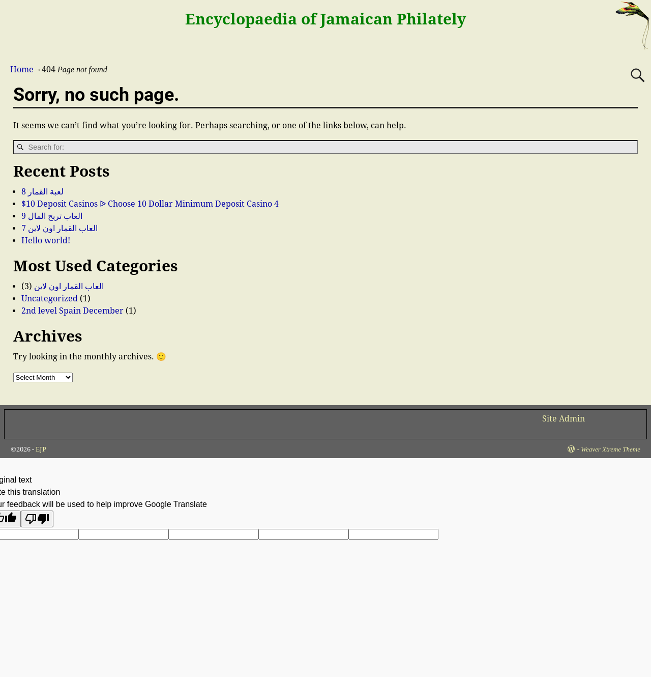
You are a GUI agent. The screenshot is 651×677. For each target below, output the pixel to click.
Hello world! (45, 240)
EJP (41, 449)
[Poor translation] (37, 519)
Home (22, 69)
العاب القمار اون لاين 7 (59, 228)
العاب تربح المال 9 (51, 216)
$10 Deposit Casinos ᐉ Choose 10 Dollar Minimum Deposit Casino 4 (150, 204)
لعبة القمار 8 (42, 191)
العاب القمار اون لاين (69, 286)
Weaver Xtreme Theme (610, 449)
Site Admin (563, 419)
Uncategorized (49, 298)
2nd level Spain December (72, 311)
